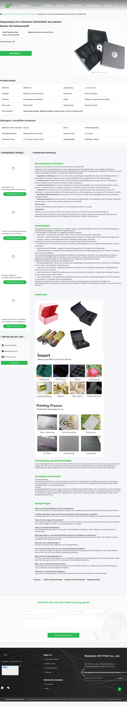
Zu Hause (24, 5)
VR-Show (48, 5)
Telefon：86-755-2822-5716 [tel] (11, 661)
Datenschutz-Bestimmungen (15, 699)
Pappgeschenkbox (93, 579)
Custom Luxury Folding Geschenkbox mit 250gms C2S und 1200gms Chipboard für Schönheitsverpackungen (15, 233)
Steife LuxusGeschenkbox (53, 579)
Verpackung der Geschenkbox (25, 14)
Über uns (60, 5)
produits (10, 14)
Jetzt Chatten (15, 53)
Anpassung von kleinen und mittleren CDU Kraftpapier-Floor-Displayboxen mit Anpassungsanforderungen (14, 322)
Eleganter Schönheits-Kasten (75, 579)
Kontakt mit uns (75, 5)
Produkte (36, 5)
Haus (4, 14)
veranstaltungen (93, 5)
